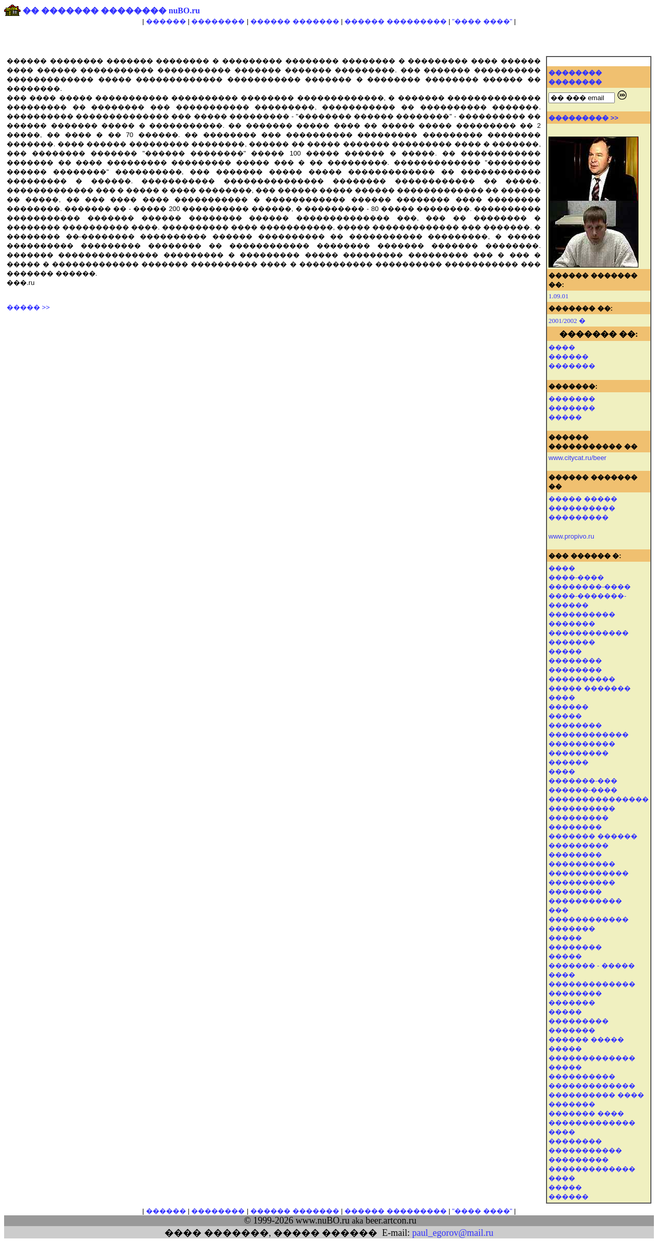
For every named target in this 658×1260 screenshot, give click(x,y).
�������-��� (583, 781)
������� (572, 366)
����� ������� (590, 688)
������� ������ (593, 836)
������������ (589, 633)
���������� (582, 614)
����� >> (28, 307)
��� (559, 910)
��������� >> (583, 118)
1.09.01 (559, 296)
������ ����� (586, 1039)
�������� (218, 21)
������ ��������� (395, 21)
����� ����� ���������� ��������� (583, 508)
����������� (585, 1150)
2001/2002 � (567, 320)
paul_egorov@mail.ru (453, 1233)
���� (562, 347)
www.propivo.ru (571, 536)
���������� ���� (596, 1095)
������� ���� (586, 1113)
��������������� (599, 799)
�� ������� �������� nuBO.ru (111, 10)
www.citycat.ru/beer (578, 458)
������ (166, 21)
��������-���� (590, 586)
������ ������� (294, 21)
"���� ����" (482, 21)
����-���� (576, 577)
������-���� (583, 790)
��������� (579, 753)
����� (565, 417)
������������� (592, 1058)
